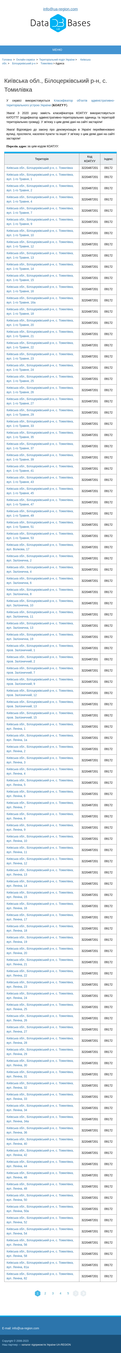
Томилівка (47, 63)
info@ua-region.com (60, 9)
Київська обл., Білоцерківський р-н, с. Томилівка (40, 168)
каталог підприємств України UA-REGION (46, 1344)
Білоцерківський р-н (24, 63)
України (57, 59)
